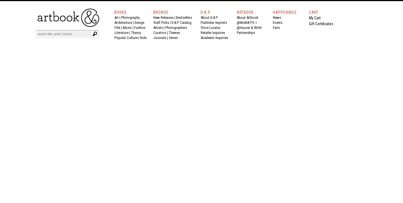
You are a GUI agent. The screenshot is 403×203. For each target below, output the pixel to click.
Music (127, 28)
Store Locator (211, 28)
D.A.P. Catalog (181, 22)
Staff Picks (161, 22)
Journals (159, 38)
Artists (158, 28)
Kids (143, 38)
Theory (136, 33)
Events (277, 22)
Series (173, 38)
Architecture (123, 22)
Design (139, 22)
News (277, 17)
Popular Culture (126, 38)
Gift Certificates (321, 24)
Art (116, 17)
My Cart (315, 18)
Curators (159, 33)
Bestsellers (184, 17)
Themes (174, 33)
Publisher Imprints (214, 22)
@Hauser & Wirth (249, 28)
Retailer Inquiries (213, 33)
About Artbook (247, 17)
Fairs (276, 28)
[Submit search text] (95, 34)
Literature (121, 33)
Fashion (140, 28)
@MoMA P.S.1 (247, 22)
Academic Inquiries (214, 38)
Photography (130, 17)
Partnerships (246, 33)
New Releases (163, 17)
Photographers (176, 28)
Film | (118, 28)
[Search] (64, 34)
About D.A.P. (209, 17)
